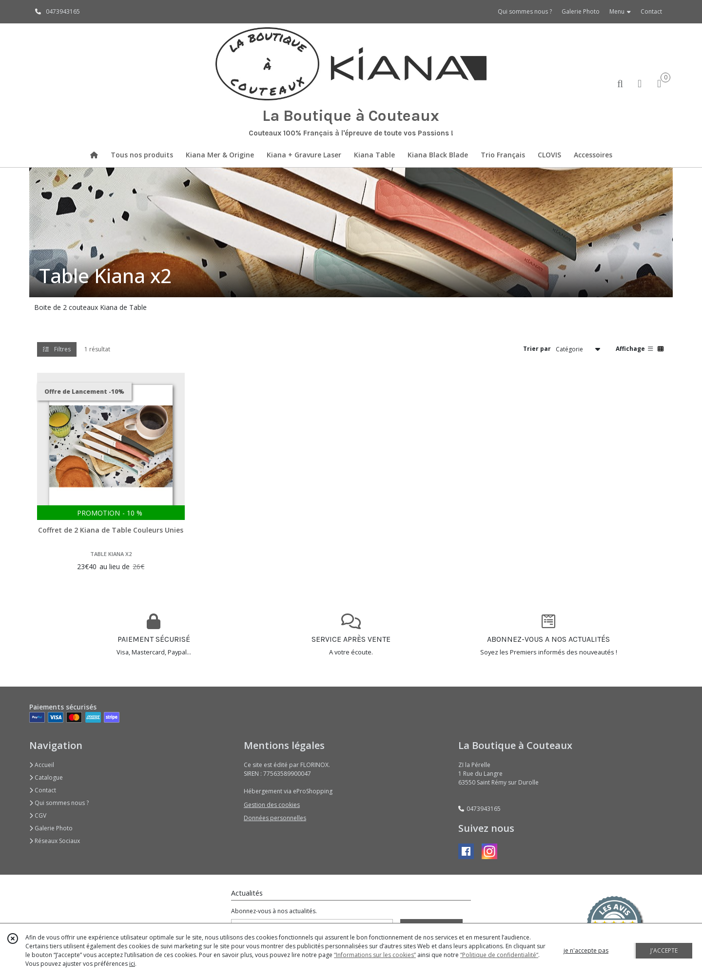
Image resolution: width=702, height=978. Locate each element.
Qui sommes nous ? (59, 803)
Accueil (41, 765)
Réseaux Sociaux (54, 841)
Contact (651, 11)
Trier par (537, 349)
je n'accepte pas (586, 950)
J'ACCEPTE (664, 950)
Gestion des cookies (272, 805)
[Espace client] (639, 83)
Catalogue (46, 777)
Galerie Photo (51, 828)
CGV (37, 815)
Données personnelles (275, 818)
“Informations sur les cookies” (375, 955)
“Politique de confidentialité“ (499, 955)
